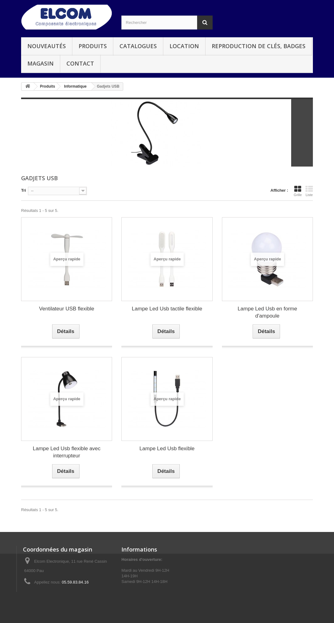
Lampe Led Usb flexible (167, 448)
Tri (23, 190)
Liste (309, 191)
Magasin (40, 63)
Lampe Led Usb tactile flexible (167, 309)
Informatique (75, 86)
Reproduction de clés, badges (258, 46)
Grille (298, 191)
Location (184, 46)
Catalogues (138, 46)
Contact (80, 63)
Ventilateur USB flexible (66, 309)
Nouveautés (46, 46)
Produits (93, 46)
